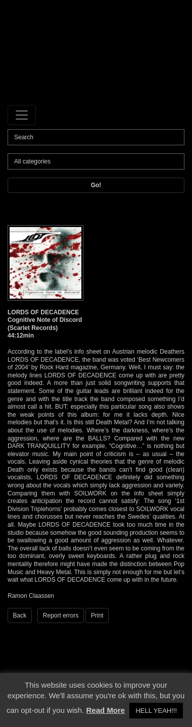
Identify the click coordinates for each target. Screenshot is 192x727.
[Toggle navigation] (22, 115)
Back (20, 615)
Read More (105, 710)
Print (97, 615)
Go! (96, 185)
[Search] (96, 137)
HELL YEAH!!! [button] (156, 710)
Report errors (61, 615)
